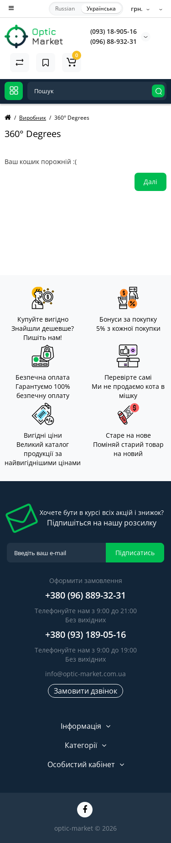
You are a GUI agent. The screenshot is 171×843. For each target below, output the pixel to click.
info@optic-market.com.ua (85, 673)
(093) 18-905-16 (113, 31)
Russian (65, 8)
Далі (150, 181)
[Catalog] (14, 91)
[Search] (158, 91)
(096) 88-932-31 (113, 41)
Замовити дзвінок (85, 691)
